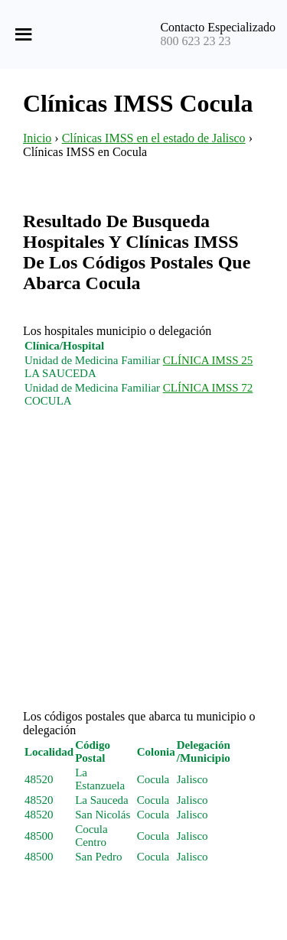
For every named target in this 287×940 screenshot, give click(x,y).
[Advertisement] (143, 566)
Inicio (37, 138)
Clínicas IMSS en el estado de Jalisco (154, 138)
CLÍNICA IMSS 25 (208, 360)
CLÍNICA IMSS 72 (208, 388)
